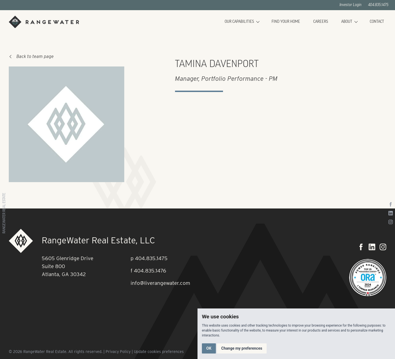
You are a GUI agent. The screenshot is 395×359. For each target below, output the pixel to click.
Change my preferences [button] (241, 348)
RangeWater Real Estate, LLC (98, 240)
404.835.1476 (150, 271)
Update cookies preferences (159, 351)
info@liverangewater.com (160, 283)
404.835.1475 (378, 5)
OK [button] (208, 348)
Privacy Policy (118, 351)
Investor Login (351, 5)
